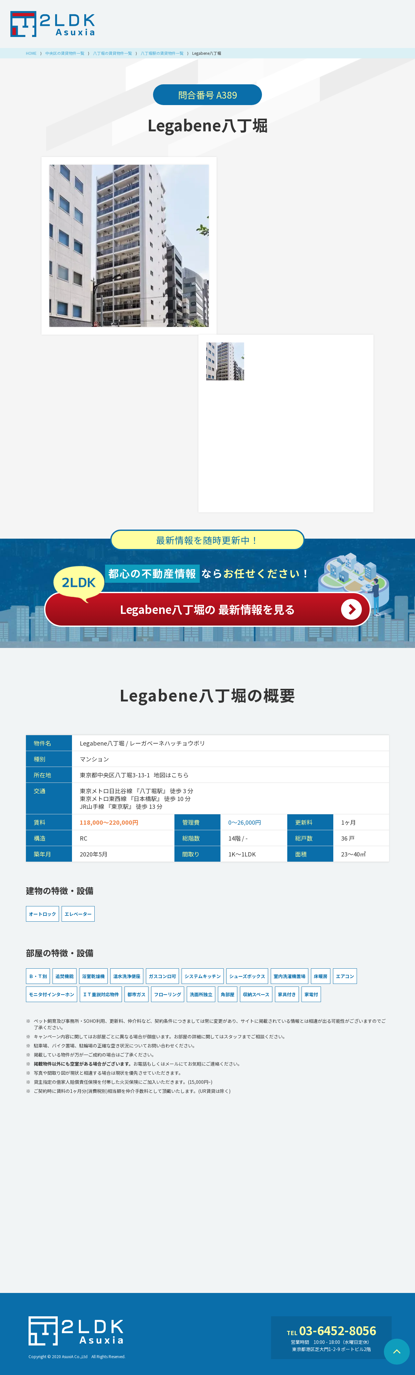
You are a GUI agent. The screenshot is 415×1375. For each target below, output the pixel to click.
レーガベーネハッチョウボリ (167, 743)
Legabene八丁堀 (208, 124)
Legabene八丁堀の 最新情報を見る (207, 606)
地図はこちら (171, 775)
